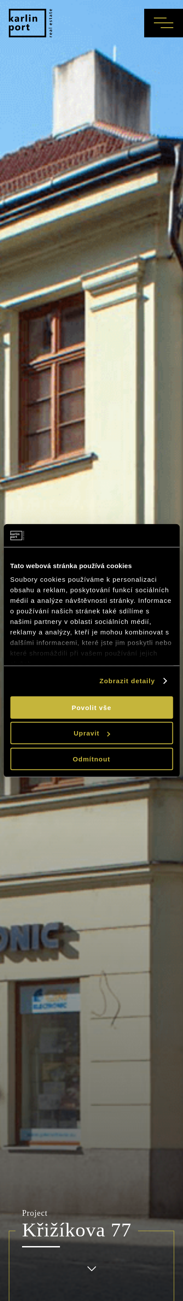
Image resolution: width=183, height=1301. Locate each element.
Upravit (92, 733)
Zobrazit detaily (127, 681)
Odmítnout (91, 759)
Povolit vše (91, 707)
